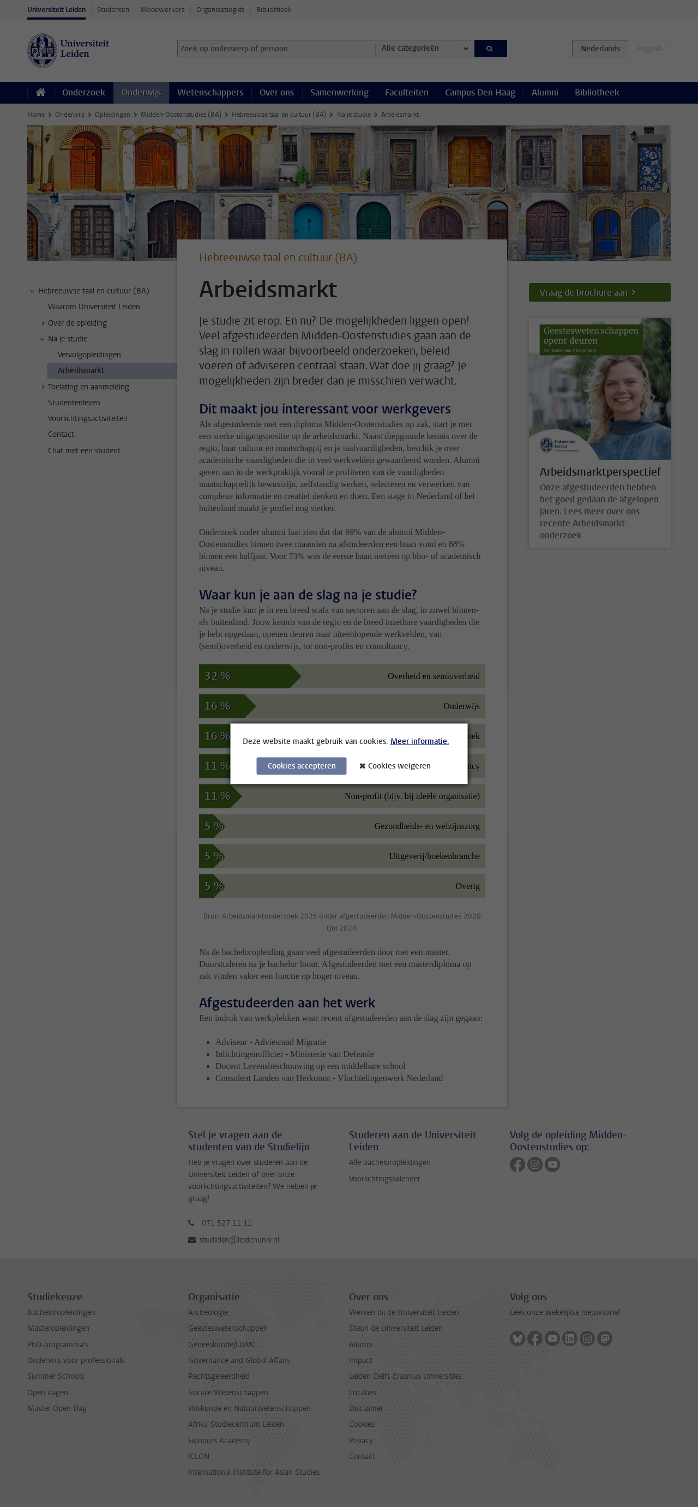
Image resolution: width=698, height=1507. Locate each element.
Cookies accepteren (302, 765)
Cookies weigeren (399, 765)
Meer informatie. (419, 741)
